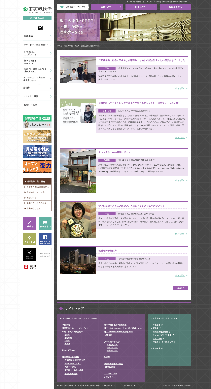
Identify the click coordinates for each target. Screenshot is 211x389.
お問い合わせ (109, 377)
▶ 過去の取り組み (32, 208)
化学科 (67, 341)
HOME (59, 46)
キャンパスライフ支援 (162, 335)
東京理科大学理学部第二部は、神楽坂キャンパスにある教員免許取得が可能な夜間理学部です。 (157, 2)
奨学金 (155, 328)
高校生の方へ (112, 345)
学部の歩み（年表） (73, 363)
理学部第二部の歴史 (70, 357)
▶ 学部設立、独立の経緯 (35, 203)
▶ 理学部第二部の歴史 (35, 181)
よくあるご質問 (110, 373)
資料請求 (156, 348)
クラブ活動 (157, 339)
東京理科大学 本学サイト (164, 318)
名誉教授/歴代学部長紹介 (75, 360)
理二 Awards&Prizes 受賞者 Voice (118, 332)
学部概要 (156, 325)
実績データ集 (70, 367)
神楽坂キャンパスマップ (163, 342)
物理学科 (68, 338)
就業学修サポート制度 (113, 364)
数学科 (67, 335)
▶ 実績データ (30, 198)
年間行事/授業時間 (160, 332)
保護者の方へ (112, 351)
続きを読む (180, 88)
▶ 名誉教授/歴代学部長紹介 (36, 187)
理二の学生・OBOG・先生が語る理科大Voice (123, 328)
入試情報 (108, 335)
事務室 (67, 344)
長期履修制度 (109, 367)
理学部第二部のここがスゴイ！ (75, 328)
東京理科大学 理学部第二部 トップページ (80, 318)
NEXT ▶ (180, 288)
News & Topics (68, 350)
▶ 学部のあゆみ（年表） (35, 192)
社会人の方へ (112, 348)
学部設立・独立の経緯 (74, 370)
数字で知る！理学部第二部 (115, 325)
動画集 (107, 357)
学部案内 (66, 325)
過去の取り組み (71, 374)
